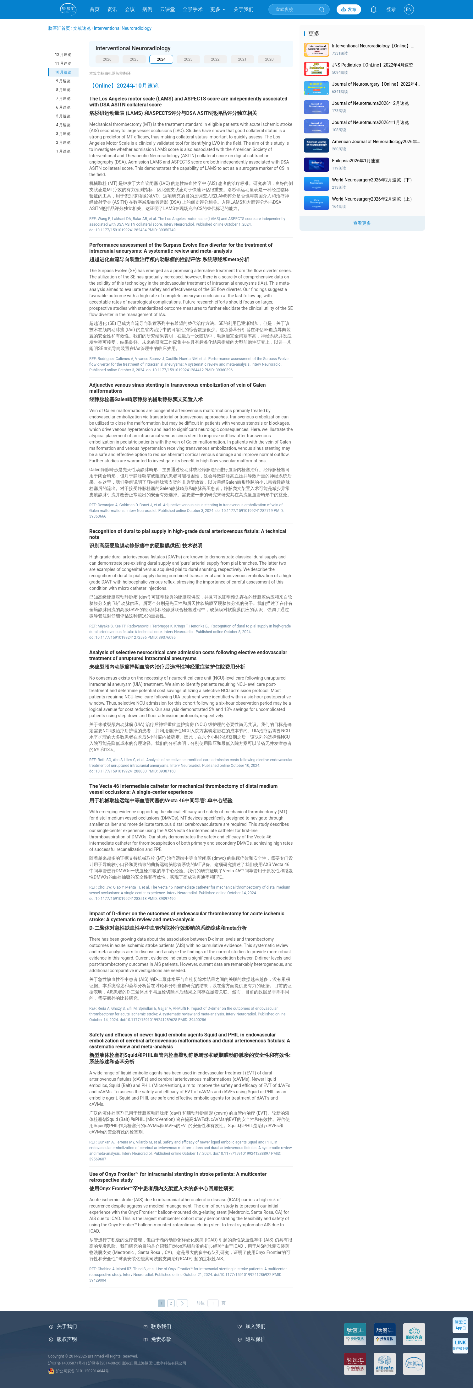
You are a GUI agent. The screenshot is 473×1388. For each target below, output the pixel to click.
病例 (147, 9)
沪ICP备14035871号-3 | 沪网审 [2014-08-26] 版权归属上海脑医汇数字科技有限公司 (117, 1363)
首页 (95, 9)
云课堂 (167, 9)
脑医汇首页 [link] (59, 28)
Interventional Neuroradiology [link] (122, 28)
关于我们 (244, 9)
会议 (130, 9)
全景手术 (193, 9)
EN (409, 9)
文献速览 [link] (82, 28)
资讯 (112, 9)
